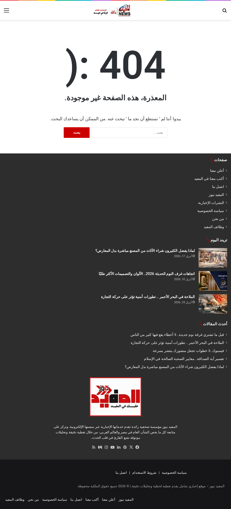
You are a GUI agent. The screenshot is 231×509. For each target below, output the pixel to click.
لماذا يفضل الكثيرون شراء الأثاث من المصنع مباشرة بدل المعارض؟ (145, 251)
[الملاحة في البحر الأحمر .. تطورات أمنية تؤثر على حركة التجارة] (213, 304)
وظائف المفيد (214, 227)
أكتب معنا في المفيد (209, 178)
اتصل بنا (218, 187)
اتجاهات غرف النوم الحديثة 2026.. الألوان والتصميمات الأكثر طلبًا (147, 274)
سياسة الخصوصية (210, 211)
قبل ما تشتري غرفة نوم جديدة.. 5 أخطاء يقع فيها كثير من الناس (177, 335)
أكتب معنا (92, 499)
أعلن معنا (217, 170)
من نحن (218, 219)
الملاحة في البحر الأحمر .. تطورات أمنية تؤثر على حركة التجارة (148, 297)
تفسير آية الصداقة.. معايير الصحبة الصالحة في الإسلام (184, 359)
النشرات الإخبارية (211, 203)
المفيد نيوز (216, 195)
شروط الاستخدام (144, 473)
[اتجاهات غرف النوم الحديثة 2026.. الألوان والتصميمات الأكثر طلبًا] (213, 281)
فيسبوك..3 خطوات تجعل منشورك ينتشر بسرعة (188, 351)
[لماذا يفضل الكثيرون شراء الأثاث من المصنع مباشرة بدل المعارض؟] (213, 257)
